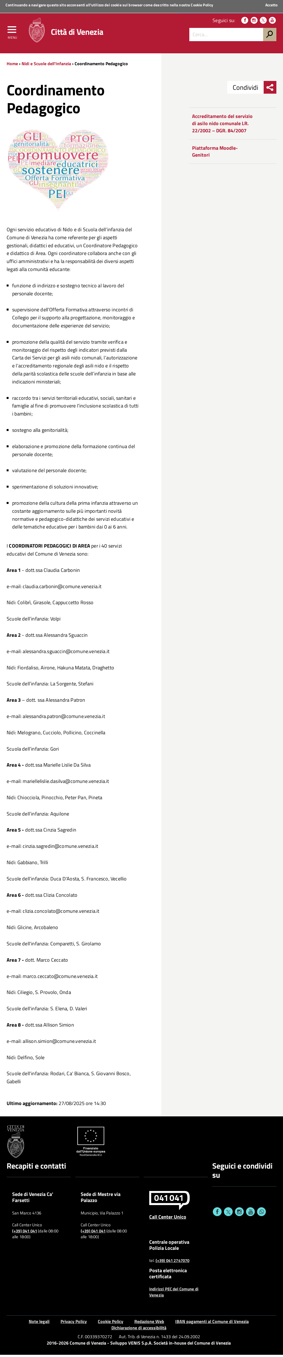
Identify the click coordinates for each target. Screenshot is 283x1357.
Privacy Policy (74, 1323)
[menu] (12, 32)
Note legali (39, 1323)
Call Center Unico (167, 1219)
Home (12, 65)
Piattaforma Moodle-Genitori (215, 153)
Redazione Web (149, 1323)
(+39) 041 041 (24, 1233)
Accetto (271, 5)
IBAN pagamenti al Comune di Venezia (212, 1323)
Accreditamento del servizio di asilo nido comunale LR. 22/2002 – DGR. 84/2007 (222, 125)
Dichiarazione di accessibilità (138, 1329)
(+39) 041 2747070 (173, 1263)
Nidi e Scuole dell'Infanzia (46, 65)
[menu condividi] (270, 89)
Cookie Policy (202, 5)
